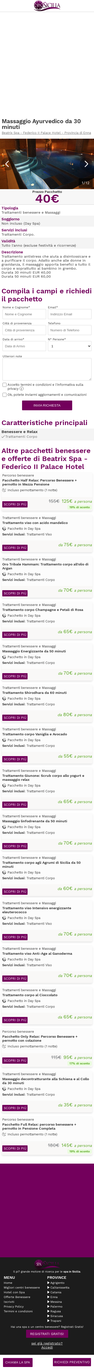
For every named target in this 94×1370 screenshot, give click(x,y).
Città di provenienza (24, 328)
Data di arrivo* (24, 344)
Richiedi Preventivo (72, 1362)
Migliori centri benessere (22, 1287)
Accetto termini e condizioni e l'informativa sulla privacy (43, 387)
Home (8, 1283)
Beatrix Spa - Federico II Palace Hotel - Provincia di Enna (46, 133)
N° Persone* (69, 344)
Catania (55, 1292)
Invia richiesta (47, 405)
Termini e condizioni (18, 1311)
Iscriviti (9, 1302)
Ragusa (55, 1311)
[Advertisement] (47, 65)
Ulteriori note (47, 368)
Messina (56, 1302)
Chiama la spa (17, 1362)
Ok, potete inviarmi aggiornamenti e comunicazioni (44, 395)
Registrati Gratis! (47, 1334)
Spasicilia (47, 5)
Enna (54, 1297)
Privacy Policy (14, 1306)
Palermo (56, 1306)
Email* (69, 312)
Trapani (55, 1321)
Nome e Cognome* (24, 312)
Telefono (69, 328)
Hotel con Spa (14, 1292)
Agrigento (57, 1283)
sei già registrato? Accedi (47, 1345)
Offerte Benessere (17, 1297)
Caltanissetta (59, 1287)
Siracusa (56, 1316)
